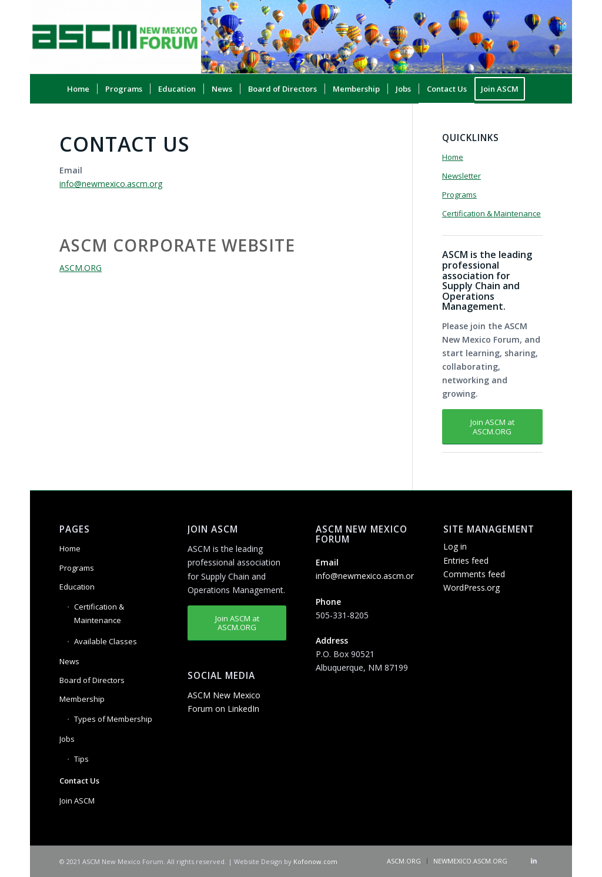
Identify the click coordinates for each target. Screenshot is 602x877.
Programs (459, 194)
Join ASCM (77, 800)
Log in (455, 546)
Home (452, 157)
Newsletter (461, 175)
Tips (81, 759)
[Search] (535, 118)
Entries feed (466, 560)
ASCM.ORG (80, 267)
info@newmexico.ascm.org (110, 183)
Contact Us (79, 780)
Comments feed (474, 574)
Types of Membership (113, 719)
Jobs (67, 739)
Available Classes (105, 641)
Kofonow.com (315, 861)
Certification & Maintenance (491, 213)
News (69, 661)
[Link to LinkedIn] (534, 860)
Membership (82, 699)
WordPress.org (471, 587)
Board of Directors (92, 680)
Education (77, 586)
